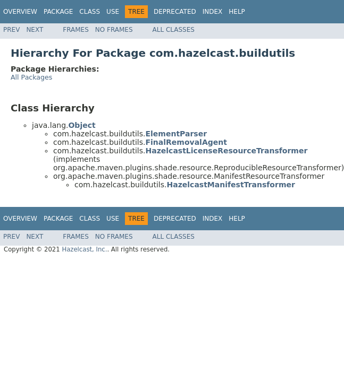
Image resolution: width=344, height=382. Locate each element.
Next (34, 29)
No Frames (114, 29)
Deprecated (175, 11)
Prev (11, 29)
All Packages (31, 77)
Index (213, 11)
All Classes (174, 29)
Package (58, 11)
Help (237, 11)
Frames (76, 29)
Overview (20, 11)
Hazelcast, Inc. (84, 249)
